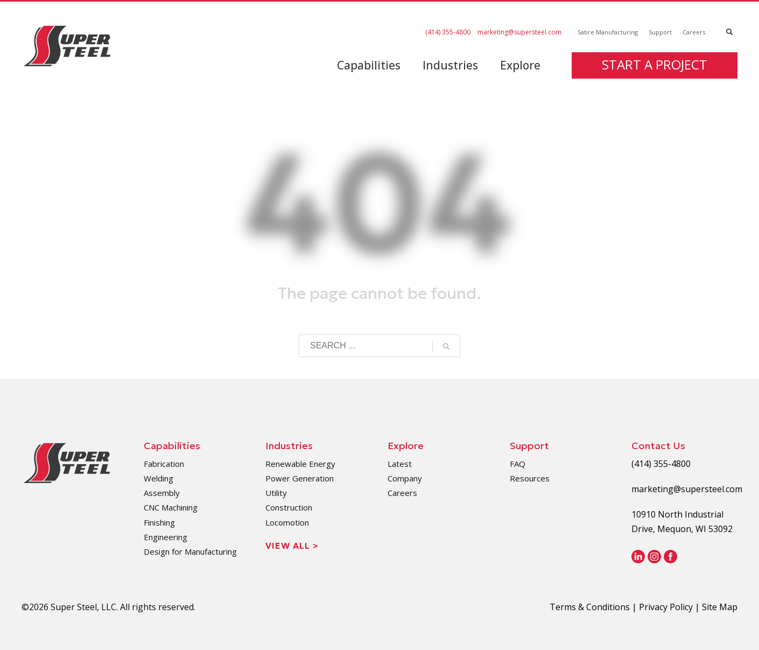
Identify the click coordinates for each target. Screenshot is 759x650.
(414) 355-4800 (447, 32)
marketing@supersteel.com (519, 32)
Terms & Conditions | (594, 607)
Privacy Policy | (670, 607)
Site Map (719, 607)
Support (660, 32)
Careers (694, 32)
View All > (292, 545)
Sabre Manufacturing (608, 32)
